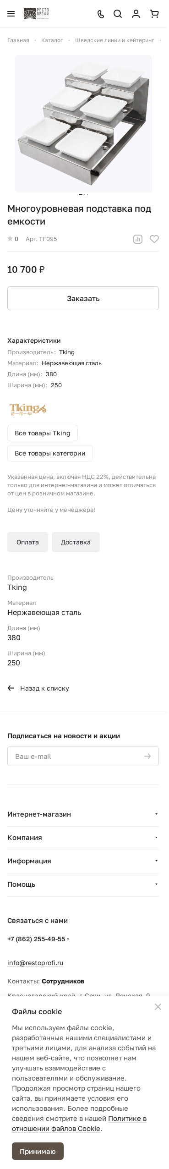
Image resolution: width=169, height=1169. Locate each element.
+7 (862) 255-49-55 (36, 939)
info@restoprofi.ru (35, 962)
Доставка (76, 542)
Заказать (83, 298)
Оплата (27, 542)
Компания (24, 837)
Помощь (21, 884)
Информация (29, 860)
